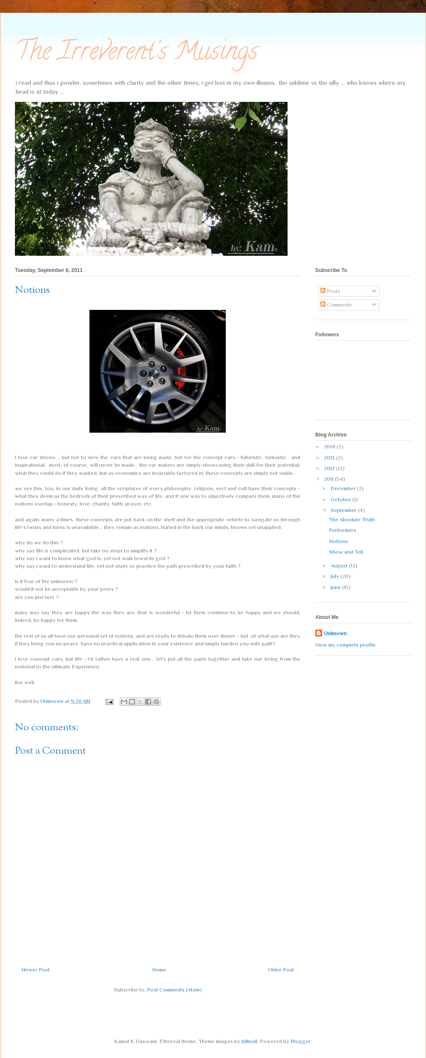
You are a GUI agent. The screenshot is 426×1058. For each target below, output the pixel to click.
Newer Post (35, 969)
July (335, 576)
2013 (330, 457)
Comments (336, 304)
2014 (330, 446)
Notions (338, 541)
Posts (330, 291)
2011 (329, 479)
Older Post (281, 969)
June (336, 587)
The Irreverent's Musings (136, 54)
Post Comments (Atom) (174, 989)
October (341, 499)
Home (159, 969)
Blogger (301, 1041)
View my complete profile (345, 645)
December (344, 488)
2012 (330, 468)
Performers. (343, 530)
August (340, 565)
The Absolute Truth (352, 519)
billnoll (249, 1041)
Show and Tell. (346, 552)
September (344, 510)
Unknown (335, 633)
